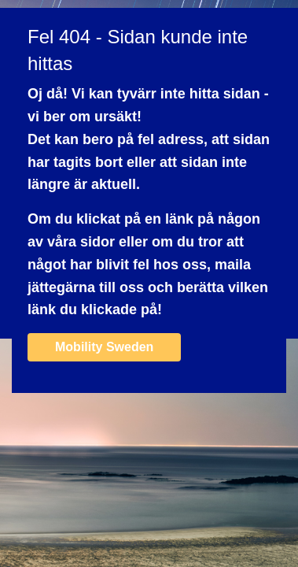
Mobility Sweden (104, 347)
